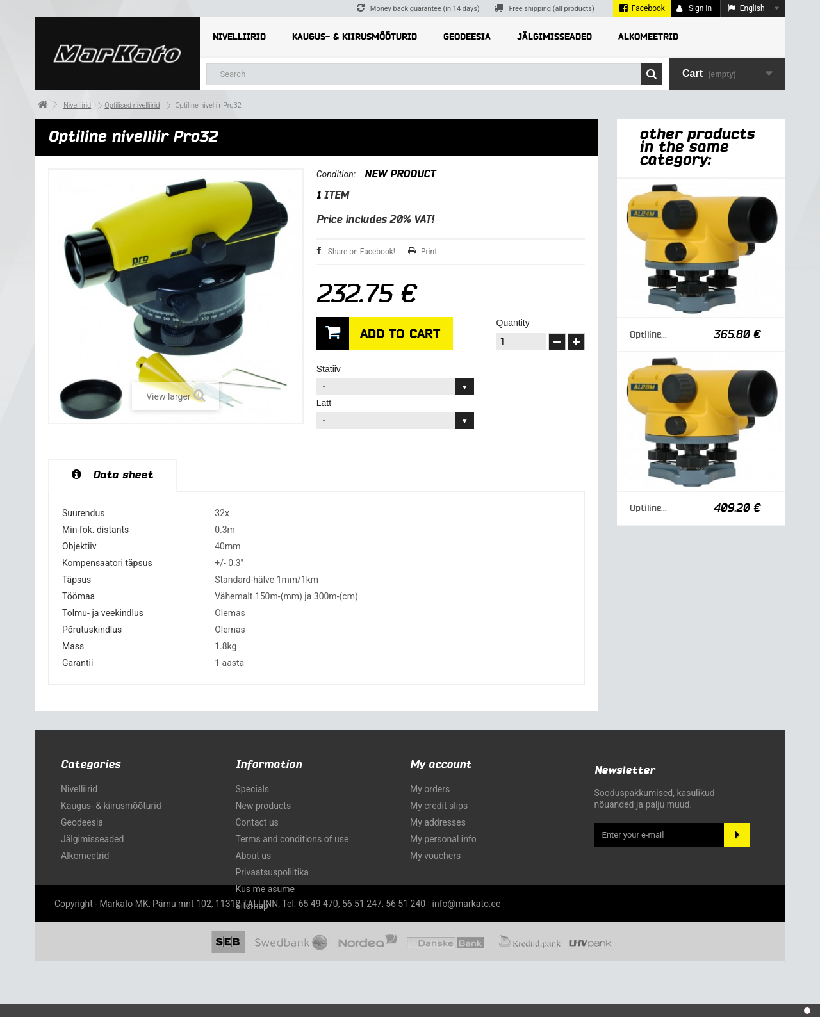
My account (441, 764)
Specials (253, 789)
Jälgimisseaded (554, 37)
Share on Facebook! (361, 251)
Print (429, 251)
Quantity (513, 323)
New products (263, 806)
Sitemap (252, 905)
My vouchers (435, 855)
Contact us (257, 822)
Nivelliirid (239, 37)
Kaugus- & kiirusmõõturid (354, 37)
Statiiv (329, 369)
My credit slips (439, 806)
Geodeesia (467, 37)
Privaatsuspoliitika (272, 872)
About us (254, 855)
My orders (430, 789)
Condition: (336, 174)
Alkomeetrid (648, 37)
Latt (325, 403)
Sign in (694, 8)
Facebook (648, 8)
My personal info (443, 839)
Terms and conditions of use (292, 839)
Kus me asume (265, 889)
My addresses (438, 822)
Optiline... (648, 335)
